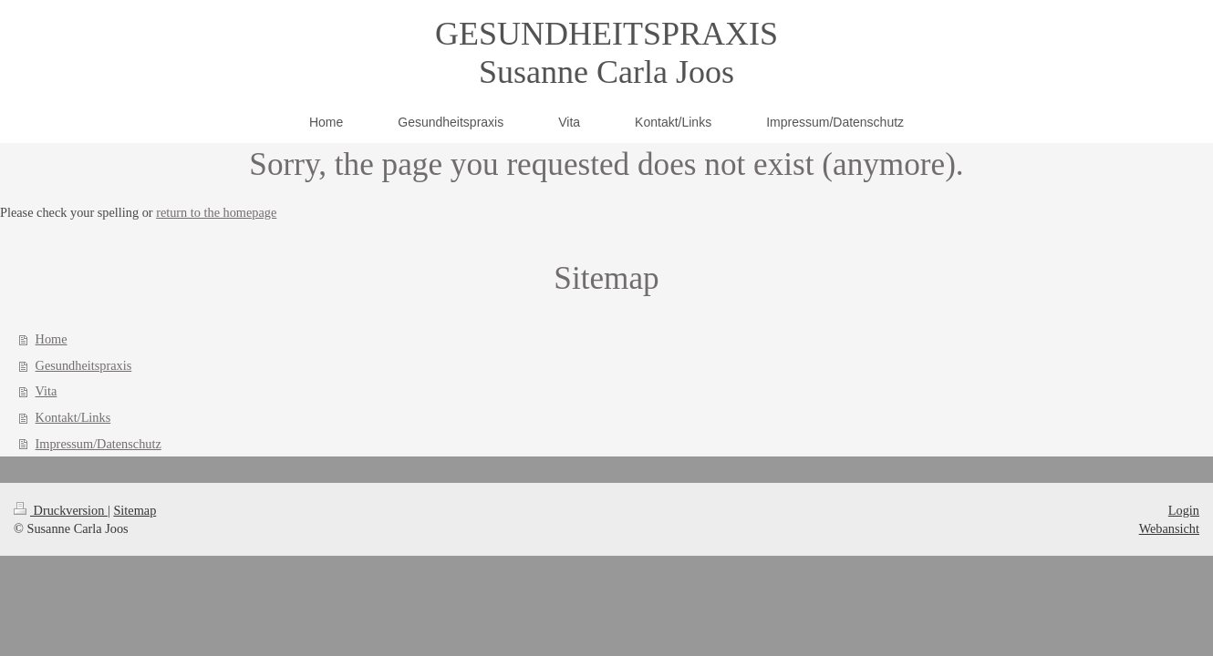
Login (1183, 510)
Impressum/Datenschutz (98, 443)
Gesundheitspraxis (84, 365)
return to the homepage (216, 212)
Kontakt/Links (73, 417)
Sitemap (134, 510)
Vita (46, 391)
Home (51, 339)
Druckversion (61, 510)
